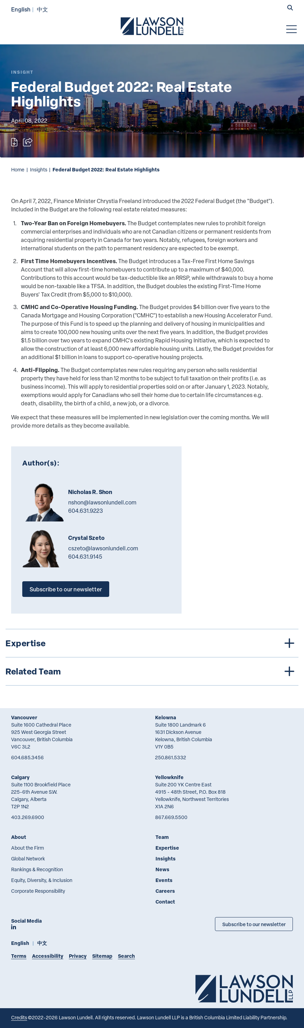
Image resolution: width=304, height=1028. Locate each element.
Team (162, 837)
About (18, 837)
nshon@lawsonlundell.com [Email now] (102, 502)
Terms (18, 956)
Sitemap (102, 956)
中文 (42, 9)
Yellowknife (169, 777)
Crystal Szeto (86, 538)
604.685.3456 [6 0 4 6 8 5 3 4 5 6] (27, 757)
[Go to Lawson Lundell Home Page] (152, 26)
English (21, 9)
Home (17, 169)
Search (126, 956)
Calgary (20, 777)
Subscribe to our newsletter (66, 589)
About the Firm (27, 847)
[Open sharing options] (27, 142)
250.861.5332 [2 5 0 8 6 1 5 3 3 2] (170, 757)
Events (164, 880)
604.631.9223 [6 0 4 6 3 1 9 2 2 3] (85, 511)
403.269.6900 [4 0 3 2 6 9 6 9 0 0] (27, 817)
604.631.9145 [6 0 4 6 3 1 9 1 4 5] (85, 556)
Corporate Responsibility (38, 891)
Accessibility (47, 956)
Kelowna (165, 717)
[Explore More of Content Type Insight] (22, 72)
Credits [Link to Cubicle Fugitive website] (19, 1017)
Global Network (28, 858)
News (162, 869)
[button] (290, 8)
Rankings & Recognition (37, 869)
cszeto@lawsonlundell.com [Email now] (103, 548)
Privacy (78, 956)
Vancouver (24, 717)
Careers (165, 891)
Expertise (167, 847)
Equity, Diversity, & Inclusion (41, 880)
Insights (38, 169)
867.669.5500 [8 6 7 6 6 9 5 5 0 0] (171, 817)
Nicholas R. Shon (90, 492)
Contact (165, 901)
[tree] (152, 657)
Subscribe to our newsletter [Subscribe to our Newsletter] (254, 924)
